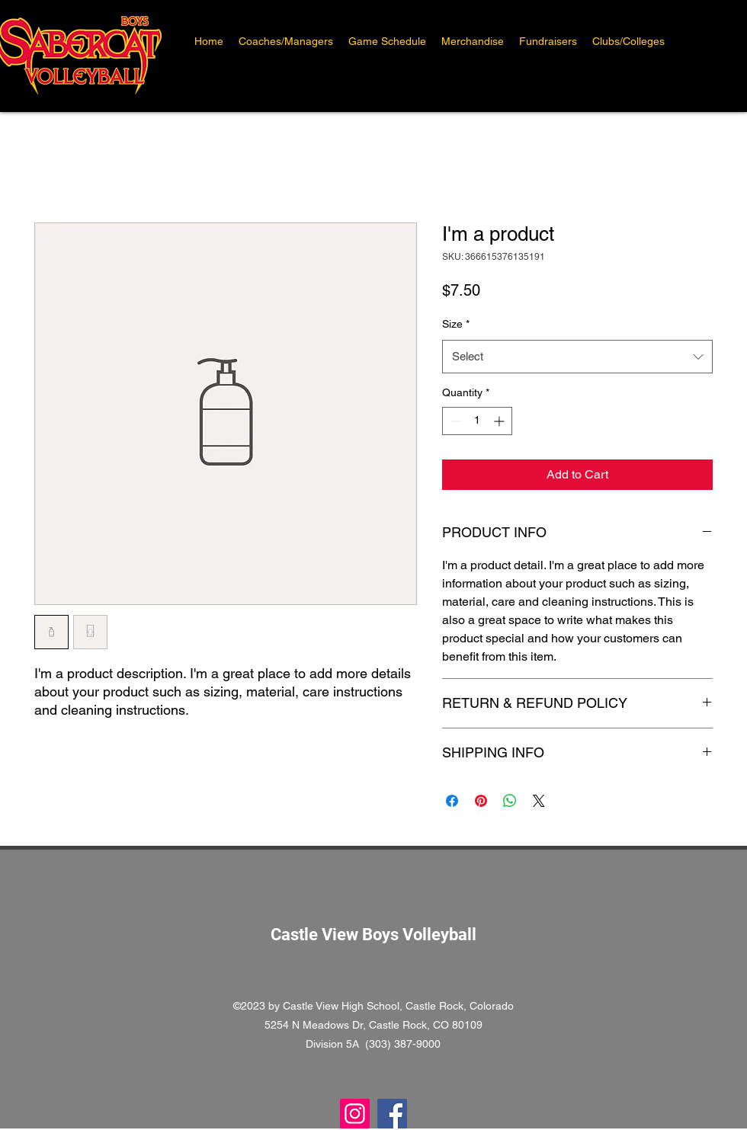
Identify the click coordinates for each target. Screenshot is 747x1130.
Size (456, 324)
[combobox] (577, 356)
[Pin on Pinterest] (481, 801)
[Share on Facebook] (452, 801)
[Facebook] (392, 1113)
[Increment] (500, 421)
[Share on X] (539, 801)
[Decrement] (453, 421)
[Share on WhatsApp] (510, 801)
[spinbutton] (477, 421)
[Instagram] (355, 1113)
